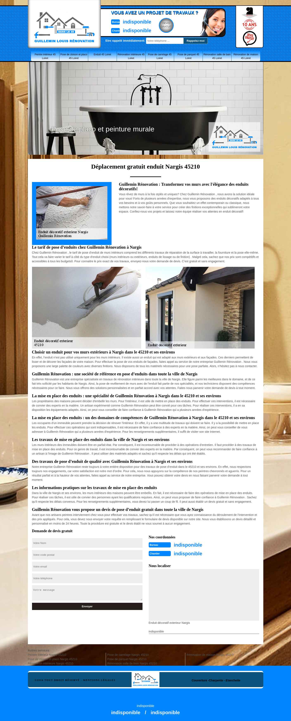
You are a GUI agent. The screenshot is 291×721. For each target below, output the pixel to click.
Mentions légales (99, 679)
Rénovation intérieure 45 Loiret (131, 56)
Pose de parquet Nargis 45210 (126, 658)
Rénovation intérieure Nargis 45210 (50, 662)
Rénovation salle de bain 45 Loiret (216, 56)
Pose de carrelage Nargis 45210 (128, 654)
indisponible (133, 21)
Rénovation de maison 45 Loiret (245, 56)
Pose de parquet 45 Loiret (188, 56)
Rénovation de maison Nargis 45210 (210, 654)
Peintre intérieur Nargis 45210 (47, 654)
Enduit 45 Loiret (102, 54)
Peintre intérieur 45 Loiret (45, 56)
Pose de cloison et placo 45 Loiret (73, 56)
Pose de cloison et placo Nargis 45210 (52, 658)
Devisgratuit (164, 25)
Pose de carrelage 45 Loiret (159, 56)
